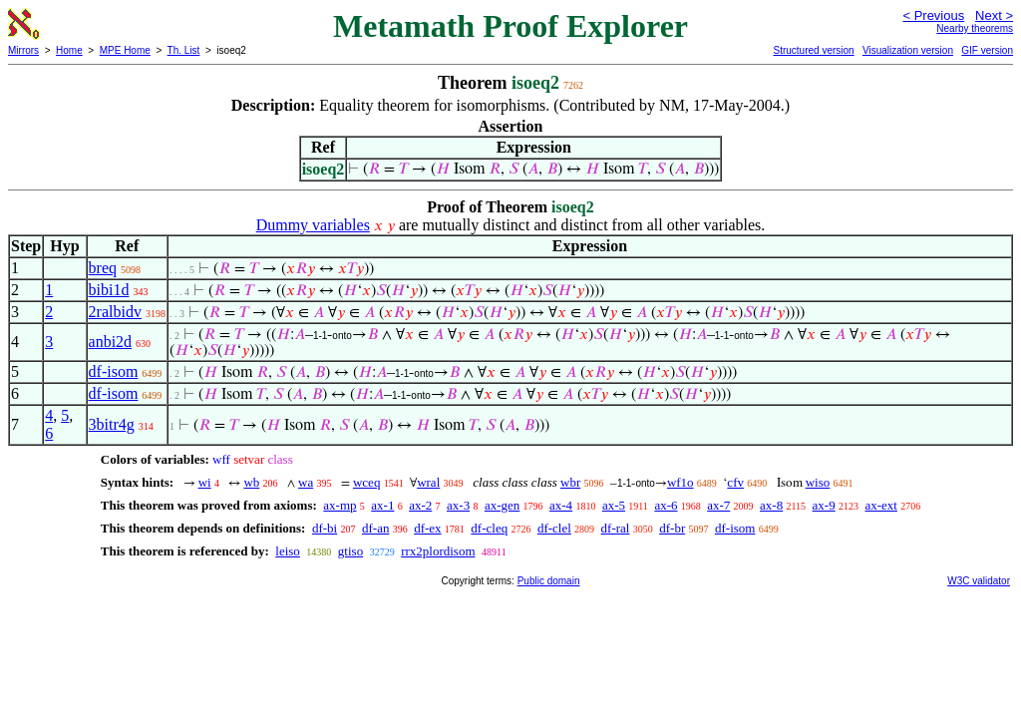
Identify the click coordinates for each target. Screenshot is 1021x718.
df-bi (324, 528)
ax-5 (613, 505)
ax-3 (458, 505)
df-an (375, 528)
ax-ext (880, 505)
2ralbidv (115, 311)
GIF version (987, 50)
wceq (366, 482)
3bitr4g (112, 424)
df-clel (554, 528)
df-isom (114, 371)
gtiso (350, 550)
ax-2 (420, 505)
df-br (672, 528)
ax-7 (718, 505)
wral (428, 482)
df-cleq (489, 528)
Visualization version (907, 50)
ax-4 (560, 505)
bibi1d (109, 289)
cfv (735, 482)
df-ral (615, 528)
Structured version (813, 50)
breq (103, 267)
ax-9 (824, 505)
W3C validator (978, 580)
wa (305, 482)
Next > (994, 15)
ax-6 (665, 505)
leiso (287, 550)
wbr (570, 482)
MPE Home (125, 50)
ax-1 (382, 505)
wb (251, 482)
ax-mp (339, 505)
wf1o (680, 482)
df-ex (427, 528)
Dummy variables (313, 224)
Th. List (184, 50)
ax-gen (502, 505)
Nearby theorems (974, 28)
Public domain (548, 580)
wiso (818, 482)
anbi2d (111, 341)
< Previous (933, 15)
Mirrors (23, 50)
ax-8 (771, 505)
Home (69, 50)
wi (204, 482)
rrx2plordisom (438, 550)
